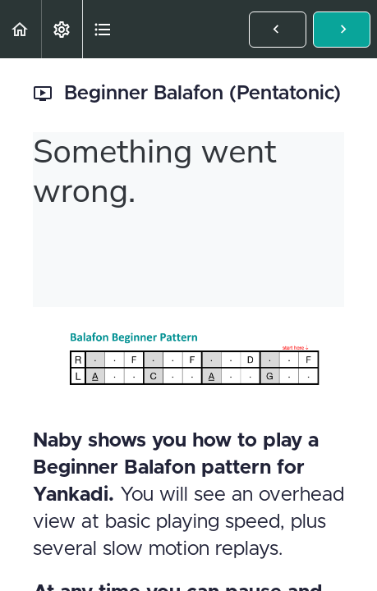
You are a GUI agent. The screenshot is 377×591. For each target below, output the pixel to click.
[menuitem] (61, 29)
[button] (20, 29)
